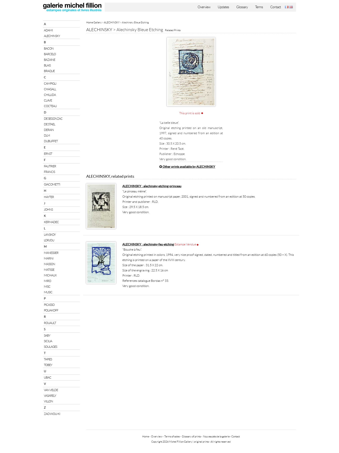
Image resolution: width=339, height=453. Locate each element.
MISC (47, 286)
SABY (47, 335)
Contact (275, 7)
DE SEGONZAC (53, 118)
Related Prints (173, 30)
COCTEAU (50, 106)
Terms (259, 7)
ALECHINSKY (52, 36)
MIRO (47, 281)
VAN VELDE (51, 390)
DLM (47, 135)
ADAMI (48, 30)
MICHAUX (50, 275)
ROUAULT (50, 323)
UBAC (47, 377)
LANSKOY (50, 234)
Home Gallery (94, 22)
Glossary (242, 7)
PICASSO (49, 304)
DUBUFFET (51, 141)
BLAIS (47, 65)
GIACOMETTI (52, 184)
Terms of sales (172, 436)
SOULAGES (50, 346)
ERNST (48, 153)
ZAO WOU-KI (52, 414)
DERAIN (49, 130)
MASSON (49, 264)
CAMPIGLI (50, 83)
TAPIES (48, 359)
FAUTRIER (50, 166)
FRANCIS (49, 172)
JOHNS (48, 209)
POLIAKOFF (51, 310)
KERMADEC (51, 222)
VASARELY (50, 395)
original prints (201, 441)
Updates (223, 7)
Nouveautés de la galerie (216, 436)
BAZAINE (49, 59)
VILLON (48, 401)
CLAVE (48, 100)
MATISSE (49, 269)
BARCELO (50, 54)
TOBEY (48, 365)
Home (145, 436)
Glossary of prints (191, 436)
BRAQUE (49, 71)
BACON (49, 48)
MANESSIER (51, 253)
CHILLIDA (50, 95)
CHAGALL (50, 89)
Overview (204, 7)
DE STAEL (49, 124)
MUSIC (48, 292)
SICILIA (48, 341)
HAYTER (49, 197)
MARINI (48, 258)
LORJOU (49, 240)
